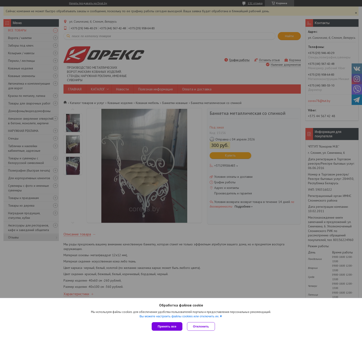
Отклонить (201, 326)
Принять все (167, 326)
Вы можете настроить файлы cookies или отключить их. (179, 316)
